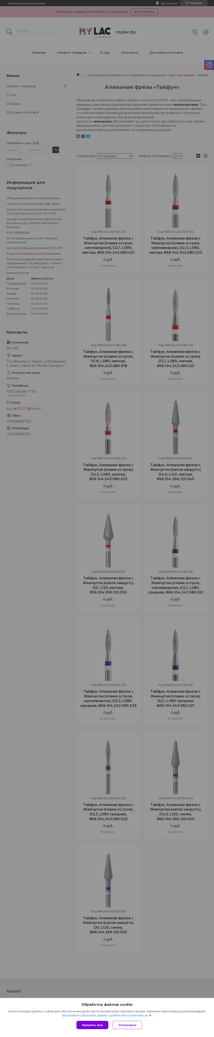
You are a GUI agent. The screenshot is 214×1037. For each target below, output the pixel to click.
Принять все (92, 1025)
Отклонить (127, 1025)
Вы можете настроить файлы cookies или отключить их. (105, 1015)
